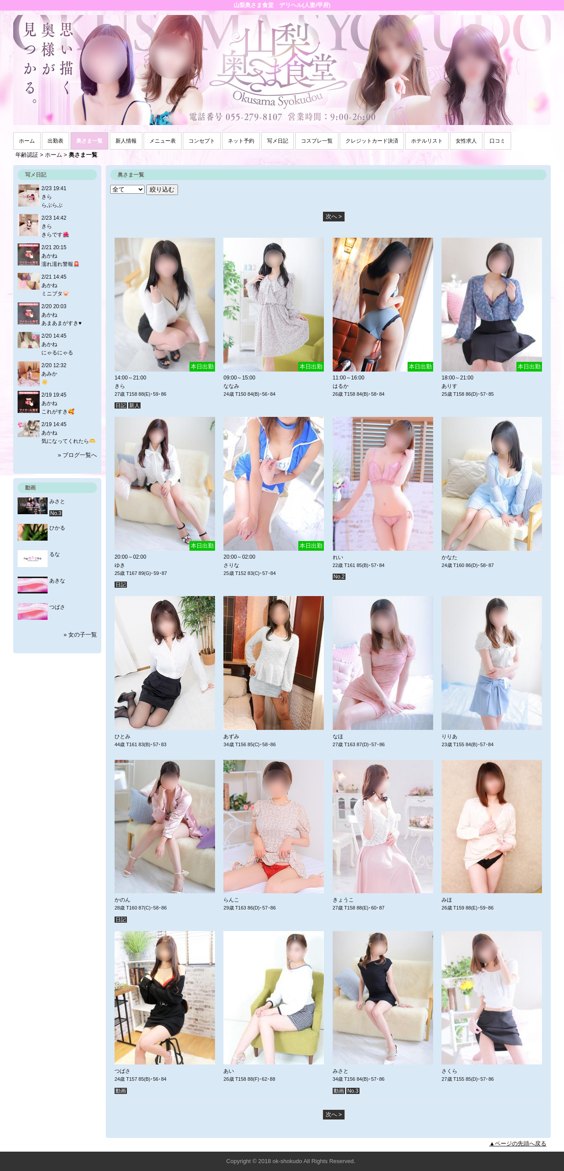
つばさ (122, 1071)
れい (338, 557)
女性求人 (466, 141)
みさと (341, 1071)
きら (120, 386)
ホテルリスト (427, 141)
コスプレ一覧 (317, 141)
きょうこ (343, 900)
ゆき (120, 565)
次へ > (334, 216)
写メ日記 (277, 141)
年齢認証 (26, 154)
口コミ (497, 141)
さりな (231, 565)
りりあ (449, 736)
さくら (449, 1071)
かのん (122, 900)
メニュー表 (162, 141)
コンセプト (202, 141)
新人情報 (126, 141)
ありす (449, 386)
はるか (341, 386)
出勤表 (55, 141)
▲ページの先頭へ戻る (517, 1143)
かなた (449, 557)
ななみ (231, 386)
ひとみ (122, 736)
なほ (338, 736)
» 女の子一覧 (80, 634)
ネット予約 (241, 141)
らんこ (231, 900)
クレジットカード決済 (371, 141)
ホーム (27, 141)
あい (228, 1071)
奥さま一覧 (89, 141)
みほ (447, 900)
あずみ (231, 736)
